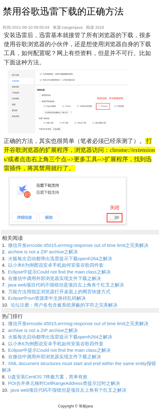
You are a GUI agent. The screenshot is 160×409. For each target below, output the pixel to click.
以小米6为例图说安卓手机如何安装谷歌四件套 (56, 265)
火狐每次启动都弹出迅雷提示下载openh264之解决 (60, 258)
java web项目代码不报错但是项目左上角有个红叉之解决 (66, 284)
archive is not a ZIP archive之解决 (43, 251)
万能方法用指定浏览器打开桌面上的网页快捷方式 (59, 291)
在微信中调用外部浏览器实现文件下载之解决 (54, 278)
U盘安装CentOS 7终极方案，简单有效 (48, 376)
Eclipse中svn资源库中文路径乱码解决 (47, 298)
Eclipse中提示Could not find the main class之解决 (59, 271)
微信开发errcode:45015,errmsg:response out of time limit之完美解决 (78, 245)
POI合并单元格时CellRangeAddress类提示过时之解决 (64, 383)
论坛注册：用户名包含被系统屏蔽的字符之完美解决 (64, 305)
